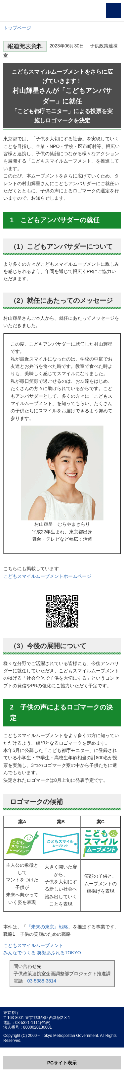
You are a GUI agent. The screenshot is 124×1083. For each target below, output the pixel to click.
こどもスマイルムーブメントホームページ (47, 576)
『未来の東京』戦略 (47, 926)
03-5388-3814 (41, 980)
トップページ (17, 28)
